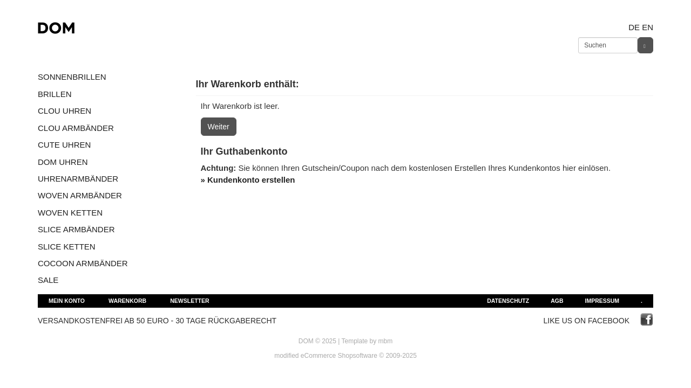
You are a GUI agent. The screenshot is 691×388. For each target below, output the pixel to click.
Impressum (602, 300)
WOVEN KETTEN (70, 212)
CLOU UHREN (64, 110)
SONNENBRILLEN (72, 76)
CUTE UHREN (64, 144)
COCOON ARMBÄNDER (83, 263)
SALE (48, 280)
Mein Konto (67, 300)
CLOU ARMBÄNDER (76, 128)
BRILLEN (55, 94)
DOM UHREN (63, 162)
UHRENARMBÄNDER (78, 178)
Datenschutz (508, 300)
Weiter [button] (218, 126)
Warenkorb (127, 300)
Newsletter (189, 300)
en (647, 27)
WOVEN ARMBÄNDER (80, 195)
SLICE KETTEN (67, 246)
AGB (557, 300)
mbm (385, 341)
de (634, 27)
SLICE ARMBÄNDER (76, 229)
